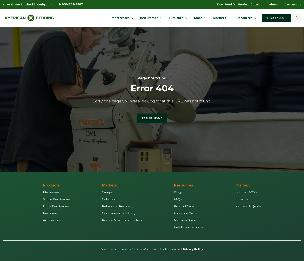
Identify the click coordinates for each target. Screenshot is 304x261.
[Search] (296, 17)
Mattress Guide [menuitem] (185, 220)
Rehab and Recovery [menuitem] (117, 206)
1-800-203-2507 (71, 4)
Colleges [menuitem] (108, 199)
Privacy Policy (193, 249)
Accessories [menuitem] (51, 220)
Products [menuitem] (51, 185)
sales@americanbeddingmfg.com (27, 4)
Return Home (152, 118)
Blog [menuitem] (177, 192)
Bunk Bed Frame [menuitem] (56, 206)
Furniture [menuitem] (50, 213)
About (273, 4)
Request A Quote (276, 18)
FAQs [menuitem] (178, 199)
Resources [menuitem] (183, 185)
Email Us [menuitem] (241, 199)
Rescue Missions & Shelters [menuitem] (122, 220)
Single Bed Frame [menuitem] (56, 199)
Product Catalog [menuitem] (186, 206)
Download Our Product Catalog (240, 4)
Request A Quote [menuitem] (248, 206)
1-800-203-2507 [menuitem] (247, 192)
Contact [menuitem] (242, 185)
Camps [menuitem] (107, 192)
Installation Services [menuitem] (188, 227)
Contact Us (293, 4)
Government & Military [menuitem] (118, 213)
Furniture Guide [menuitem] (185, 213)
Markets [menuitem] (109, 185)
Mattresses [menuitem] (51, 192)
